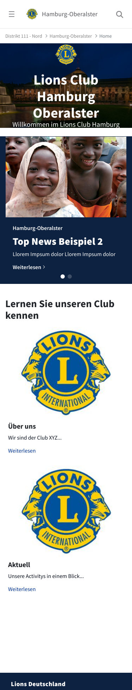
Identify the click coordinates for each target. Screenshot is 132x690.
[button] (63, 276)
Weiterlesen (22, 450)
